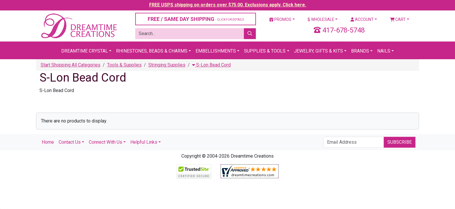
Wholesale (321, 19)
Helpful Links (143, 142)
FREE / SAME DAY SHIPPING (196, 19)
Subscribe (399, 142)
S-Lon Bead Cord (211, 65)
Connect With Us (105, 142)
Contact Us (70, 142)
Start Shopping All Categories (70, 65)
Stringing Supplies (166, 65)
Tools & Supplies (124, 65)
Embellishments (216, 51)
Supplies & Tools (265, 51)
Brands (360, 51)
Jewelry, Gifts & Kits (318, 51)
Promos (280, 19)
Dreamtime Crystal (84, 51)
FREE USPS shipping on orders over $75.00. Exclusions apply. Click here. (227, 5)
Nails (383, 51)
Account (362, 19)
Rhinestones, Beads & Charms (151, 51)
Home (48, 142)
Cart (398, 19)
